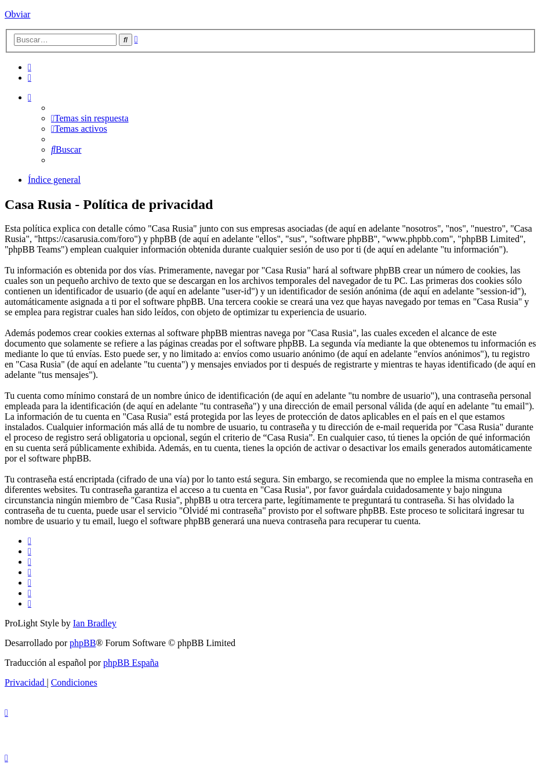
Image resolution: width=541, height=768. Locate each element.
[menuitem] (29, 67)
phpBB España (131, 663)
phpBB (83, 643)
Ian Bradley (95, 623)
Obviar (17, 14)
